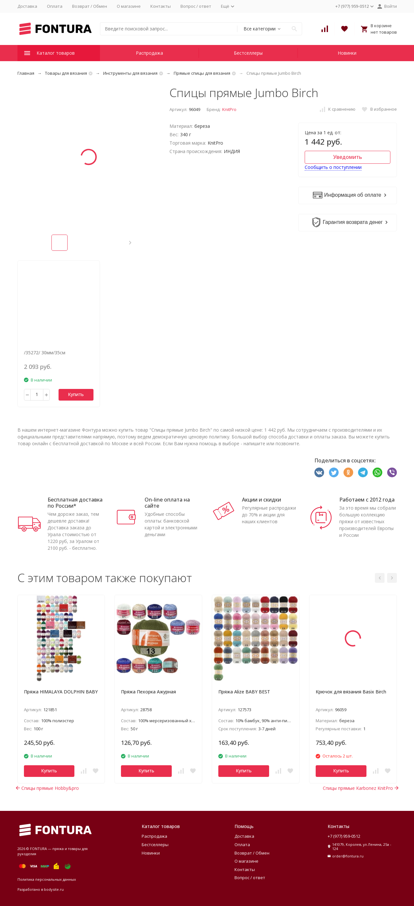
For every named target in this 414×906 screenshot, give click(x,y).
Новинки (347, 53)
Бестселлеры (248, 53)
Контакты (160, 6)
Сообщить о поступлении (333, 167)
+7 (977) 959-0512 (344, 836)
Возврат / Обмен (89, 6)
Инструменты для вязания (130, 73)
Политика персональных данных (46, 879)
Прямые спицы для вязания (202, 73)
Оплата (54, 6)
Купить (76, 394)
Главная (25, 73)
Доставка (27, 6)
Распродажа (149, 53)
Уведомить (347, 156)
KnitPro (229, 109)
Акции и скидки (261, 499)
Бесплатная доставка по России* (75, 502)
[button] (130, 243)
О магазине (129, 6)
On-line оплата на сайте (167, 502)
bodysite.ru (54, 889)
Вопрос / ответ (195, 6)
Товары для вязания (66, 73)
